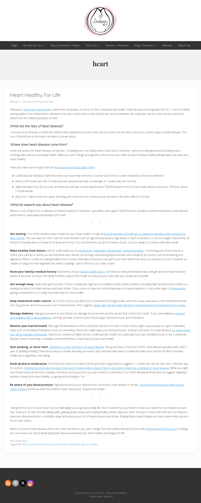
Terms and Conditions (116, 492)
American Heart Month (37, 109)
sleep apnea (178, 288)
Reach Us (108, 496)
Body (24, 440)
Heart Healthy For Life (35, 95)
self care (85, 444)
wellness (94, 444)
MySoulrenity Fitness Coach (162, 429)
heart (64, 444)
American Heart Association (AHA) (75, 167)
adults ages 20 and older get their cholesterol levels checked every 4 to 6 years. (140, 305)
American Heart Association (41, 444)
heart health (74, 444)
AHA (25, 444)
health (58, 444)
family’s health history (92, 271)
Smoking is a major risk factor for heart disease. (77, 347)
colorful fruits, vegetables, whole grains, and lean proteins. (110, 250)
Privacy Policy (95, 496)
